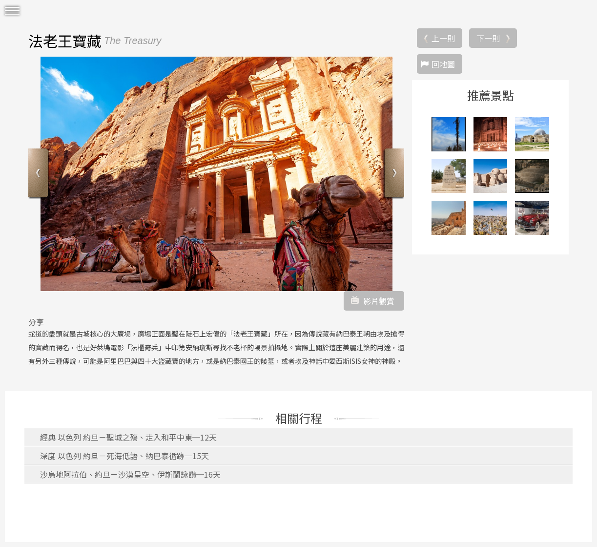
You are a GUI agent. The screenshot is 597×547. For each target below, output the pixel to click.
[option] (216, 174)
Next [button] (393, 174)
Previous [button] (39, 174)
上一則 (443, 38)
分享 (36, 322)
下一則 (488, 38)
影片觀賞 (378, 301)
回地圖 (443, 64)
